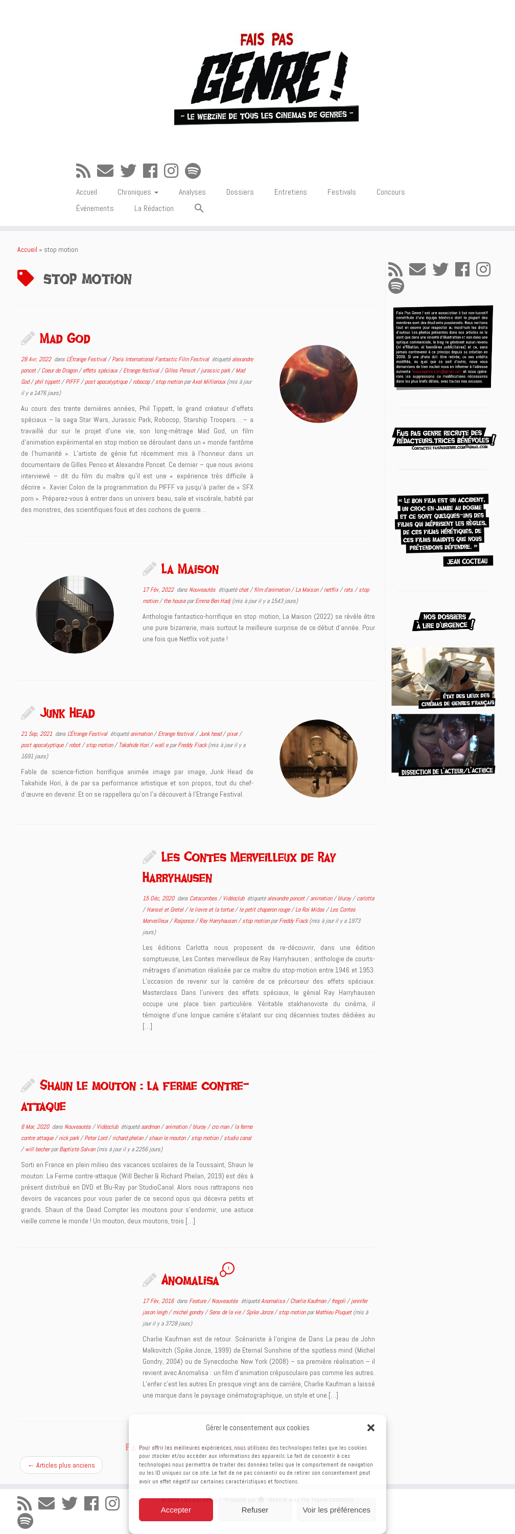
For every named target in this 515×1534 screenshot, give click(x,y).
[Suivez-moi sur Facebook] (153, 171)
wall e (162, 745)
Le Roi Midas (310, 909)
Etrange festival (141, 370)
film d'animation (272, 590)
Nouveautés (203, 590)
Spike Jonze (260, 1312)
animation (142, 734)
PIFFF (73, 382)
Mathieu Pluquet (333, 1312)
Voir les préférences (336, 1509)
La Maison (190, 568)
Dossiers (240, 192)
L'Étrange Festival (87, 359)
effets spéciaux (101, 370)
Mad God (65, 338)
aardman (151, 1127)
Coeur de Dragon (60, 370)
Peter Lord (96, 1138)
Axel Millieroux (208, 382)
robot (75, 745)
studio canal (237, 1138)
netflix (332, 590)
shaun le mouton (168, 1138)
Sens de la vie (225, 1312)
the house (175, 601)
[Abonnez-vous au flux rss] (86, 171)
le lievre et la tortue (212, 909)
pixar (233, 734)
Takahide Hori (134, 745)
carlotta (365, 898)
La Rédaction (154, 208)
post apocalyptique (107, 382)
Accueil (86, 192)
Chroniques (138, 192)
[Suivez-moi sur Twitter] (131, 171)
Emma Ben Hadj (212, 601)
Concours (391, 192)
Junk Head (67, 712)
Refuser (255, 1509)
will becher (38, 1149)
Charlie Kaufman (308, 1301)
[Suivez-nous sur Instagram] (174, 171)
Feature (198, 1301)
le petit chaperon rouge (265, 909)
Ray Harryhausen (218, 921)
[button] (371, 1428)
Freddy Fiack (192, 745)
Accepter (176, 1509)
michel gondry (189, 1312)
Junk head (211, 734)
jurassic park (216, 370)
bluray (345, 898)
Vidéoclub (234, 898)
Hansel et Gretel (166, 909)
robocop (142, 382)
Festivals (341, 192)
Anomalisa (190, 1279)
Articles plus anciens (61, 1465)
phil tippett (48, 382)
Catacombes (204, 898)
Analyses (192, 192)
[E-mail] (108, 171)
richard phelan (128, 1138)
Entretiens (290, 192)
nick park (69, 1138)
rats (349, 590)
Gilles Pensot (181, 370)
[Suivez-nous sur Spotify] (196, 171)
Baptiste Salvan (77, 1149)
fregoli (339, 1301)
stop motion (169, 382)
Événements (95, 208)
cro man (221, 1127)
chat (244, 590)
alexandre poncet (286, 898)
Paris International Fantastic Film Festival (161, 359)
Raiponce (184, 921)
